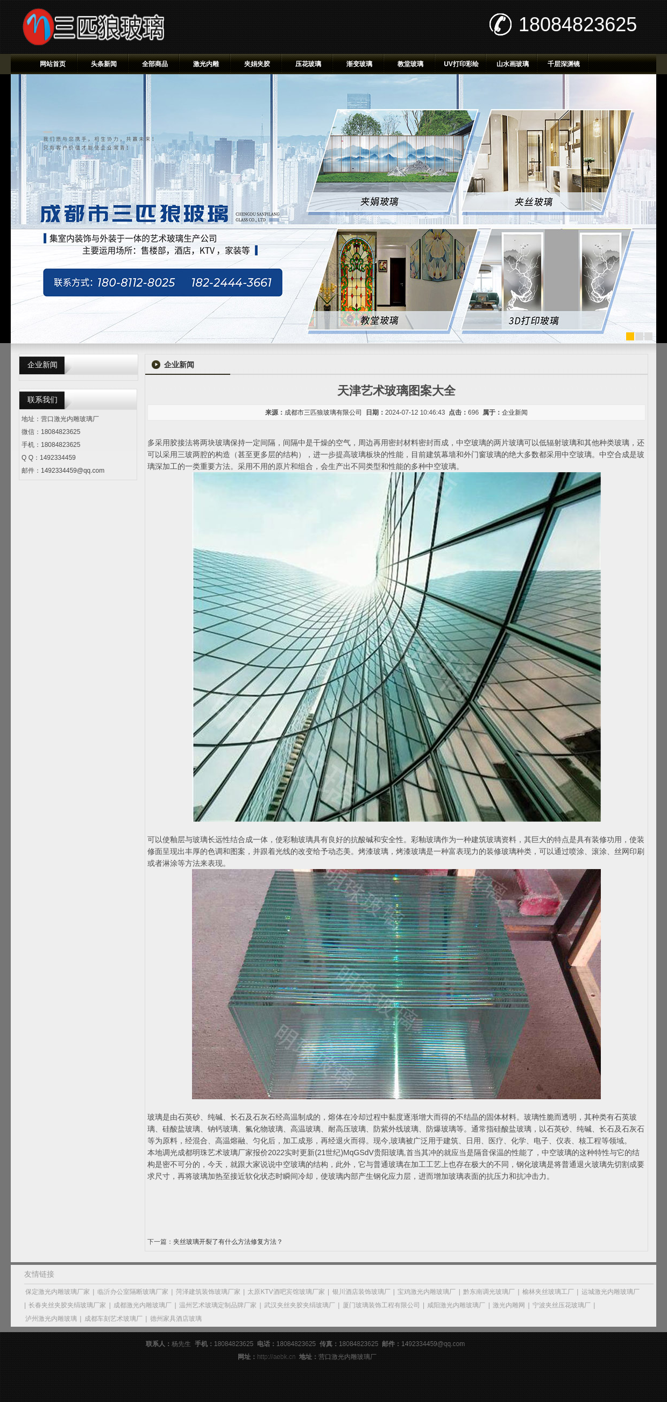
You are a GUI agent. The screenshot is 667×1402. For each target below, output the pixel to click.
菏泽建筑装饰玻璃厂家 (208, 1292)
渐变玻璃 (359, 64)
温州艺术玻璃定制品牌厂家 (218, 1305)
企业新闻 (515, 412)
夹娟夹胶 (257, 64)
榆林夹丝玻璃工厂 (548, 1292)
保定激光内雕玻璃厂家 (57, 1292)
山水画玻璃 (512, 64)
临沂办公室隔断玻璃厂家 (132, 1292)
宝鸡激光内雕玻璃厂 (427, 1292)
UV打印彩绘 (461, 64)
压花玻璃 (308, 64)
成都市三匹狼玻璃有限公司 (323, 412)
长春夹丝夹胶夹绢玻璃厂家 (67, 1305)
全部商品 (155, 64)
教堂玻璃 (410, 64)
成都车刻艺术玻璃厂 (113, 1318)
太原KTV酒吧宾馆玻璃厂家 (285, 1292)
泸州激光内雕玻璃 (51, 1318)
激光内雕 (206, 64)
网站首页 (53, 64)
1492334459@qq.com (72, 470)
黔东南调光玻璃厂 (489, 1292)
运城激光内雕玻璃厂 (610, 1292)
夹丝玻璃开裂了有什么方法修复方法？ (228, 1242)
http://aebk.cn (276, 1357)
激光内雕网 (509, 1305)
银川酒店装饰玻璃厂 (361, 1292)
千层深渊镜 (564, 64)
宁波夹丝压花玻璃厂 (562, 1305)
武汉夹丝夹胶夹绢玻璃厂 (299, 1305)
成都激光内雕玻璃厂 (142, 1305)
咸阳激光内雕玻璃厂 (456, 1305)
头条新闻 (104, 64)
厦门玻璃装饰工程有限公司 (381, 1305)
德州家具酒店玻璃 (176, 1318)
